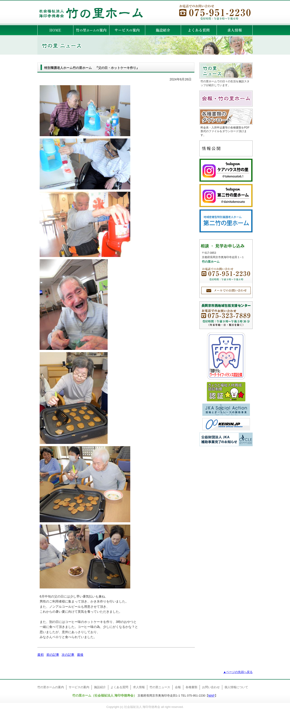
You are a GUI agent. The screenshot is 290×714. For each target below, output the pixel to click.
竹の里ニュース (160, 687)
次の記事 (68, 654)
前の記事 (52, 654)
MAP (211, 695)
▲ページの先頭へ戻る (238, 672)
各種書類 (191, 687)
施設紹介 (100, 687)
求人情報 (139, 687)
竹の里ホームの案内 (50, 687)
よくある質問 (119, 687)
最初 (40, 654)
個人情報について (236, 687)
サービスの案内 (79, 687)
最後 (80, 654)
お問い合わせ (211, 687)
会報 (178, 687)
